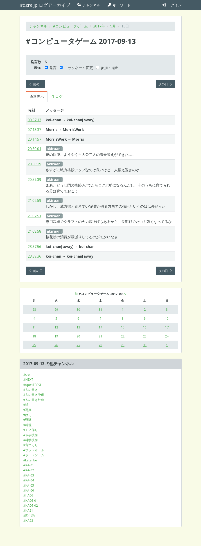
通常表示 (36, 96)
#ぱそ (27, 415)
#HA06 (28, 495)
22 (122, 336)
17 (167, 327)
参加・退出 (107, 67)
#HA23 (28, 520)
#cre (26, 374)
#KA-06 (28, 490)
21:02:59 (34, 200)
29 (56, 309)
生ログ (57, 96)
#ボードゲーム (33, 455)
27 (78, 345)
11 (34, 327)
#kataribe (30, 460)
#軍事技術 (30, 435)
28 (34, 309)
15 (122, 327)
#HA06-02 (30, 505)
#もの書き (30, 389)
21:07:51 (34, 215)
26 (56, 345)
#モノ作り (30, 430)
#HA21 (28, 510)
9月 (113, 26)
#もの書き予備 (33, 394)
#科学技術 (30, 440)
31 (100, 309)
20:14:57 (34, 139)
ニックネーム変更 (76, 67)
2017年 (99, 26)
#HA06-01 (30, 500)
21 (100, 336)
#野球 (27, 420)
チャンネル (88, 4)
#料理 (27, 425)
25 (34, 345)
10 (167, 318)
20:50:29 (34, 164)
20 (78, 336)
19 (56, 336)
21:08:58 (34, 231)
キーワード (119, 4)
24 (167, 336)
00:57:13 (34, 119)
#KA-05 (28, 485)
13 (78, 327)
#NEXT (28, 379)
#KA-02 (28, 470)
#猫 (25, 404)
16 (145, 327)
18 (34, 336)
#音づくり (30, 445)
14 (100, 327)
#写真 (27, 410)
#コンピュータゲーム (70, 26)
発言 (50, 67)
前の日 (35, 84)
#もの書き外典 (33, 400)
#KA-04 (28, 480)
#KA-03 (28, 475)
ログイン (172, 4)
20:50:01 (34, 148)
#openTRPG (32, 384)
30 (78, 309)
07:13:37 (34, 129)
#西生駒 (29, 515)
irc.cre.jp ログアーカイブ (45, 5)
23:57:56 (34, 246)
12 (56, 327)
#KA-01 (28, 465)
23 (145, 336)
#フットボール (33, 450)
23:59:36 (34, 256)
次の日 (165, 84)
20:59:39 (34, 179)
